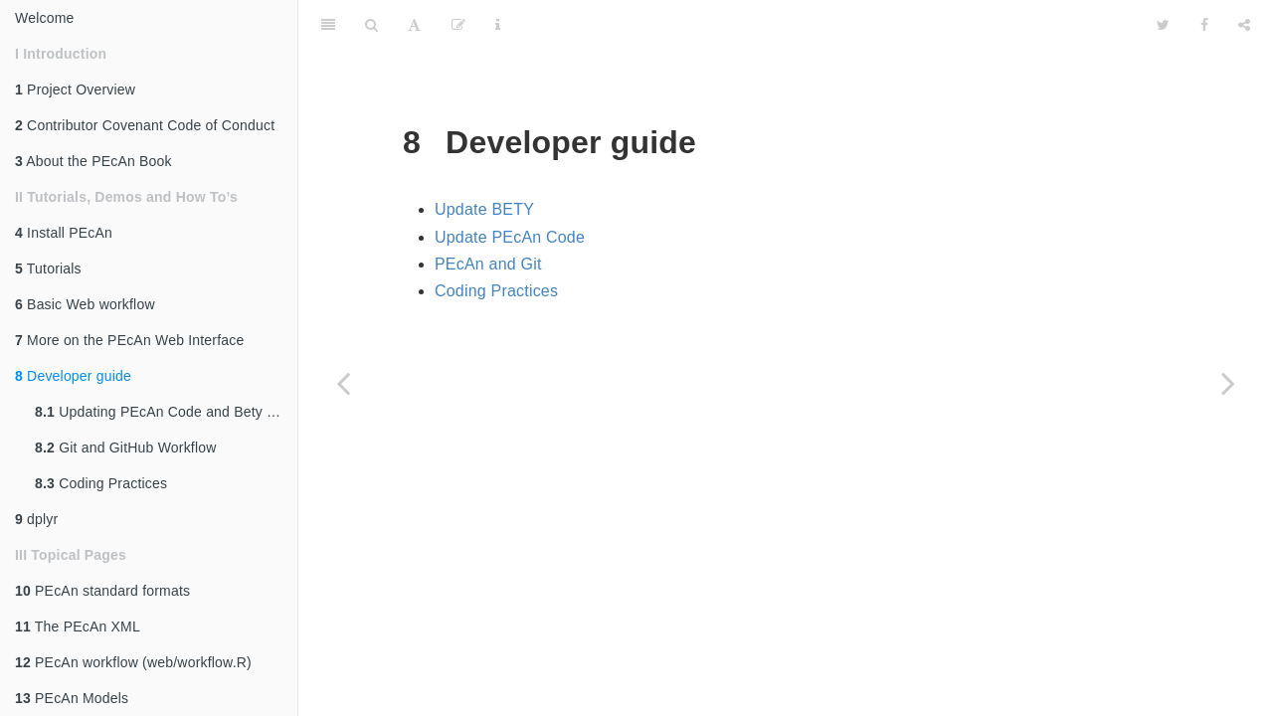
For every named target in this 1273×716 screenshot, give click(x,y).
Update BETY (484, 209)
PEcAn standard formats (102, 591)
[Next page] (1228, 383)
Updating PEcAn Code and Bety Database (166, 412)
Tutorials (48, 268)
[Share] (1244, 25)
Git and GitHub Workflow (126, 447)
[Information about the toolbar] (497, 25)
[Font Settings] (414, 25)
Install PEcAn (63, 233)
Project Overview (75, 89)
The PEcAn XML (77, 626)
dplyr (36, 519)
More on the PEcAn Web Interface (129, 340)
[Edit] (458, 25)
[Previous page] (343, 383)
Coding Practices (101, 483)
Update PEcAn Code (510, 237)
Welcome (45, 18)
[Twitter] (1163, 25)
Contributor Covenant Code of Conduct (144, 125)
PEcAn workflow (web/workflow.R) (133, 662)
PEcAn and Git (488, 264)
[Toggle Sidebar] (328, 25)
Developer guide (73, 376)
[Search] (371, 25)
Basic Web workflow (85, 304)
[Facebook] (1204, 25)
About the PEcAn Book (93, 161)
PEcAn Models (71, 698)
